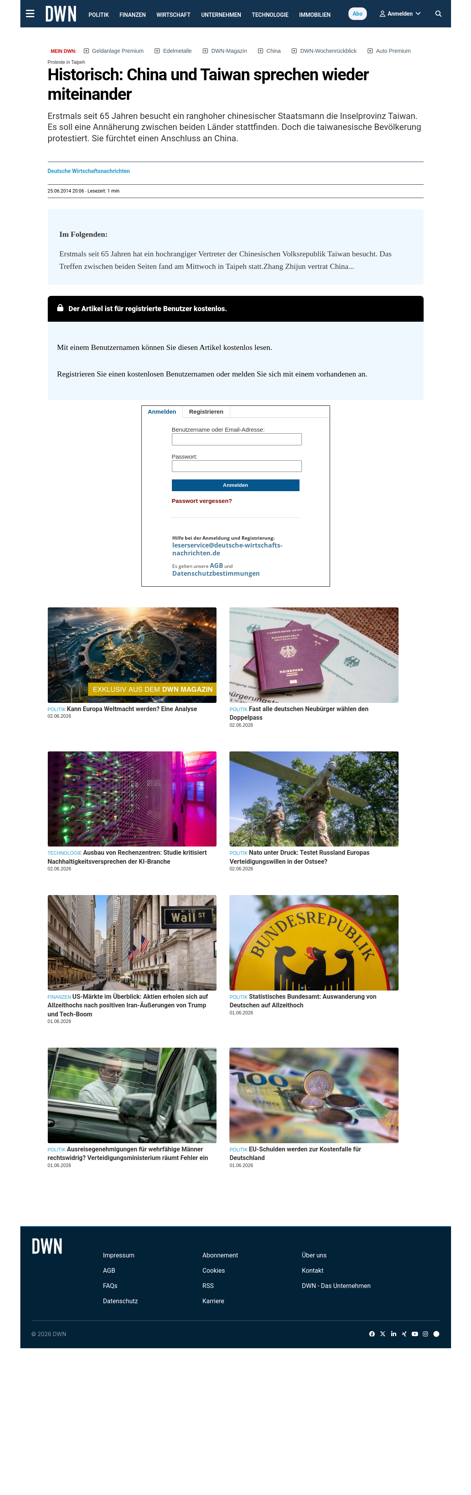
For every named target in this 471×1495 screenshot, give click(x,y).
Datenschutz (120, 1301)
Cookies (213, 1270)
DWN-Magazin (229, 51)
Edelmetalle (177, 51)
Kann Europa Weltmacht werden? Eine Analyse (132, 709)
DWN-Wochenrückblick (328, 51)
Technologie (270, 15)
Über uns (314, 1255)
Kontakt (312, 1270)
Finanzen (132, 15)
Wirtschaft (174, 15)
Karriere (213, 1301)
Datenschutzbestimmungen (216, 573)
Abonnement (220, 1255)
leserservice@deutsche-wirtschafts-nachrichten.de (227, 549)
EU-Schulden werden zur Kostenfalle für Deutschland (295, 1154)
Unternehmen (221, 15)
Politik (98, 15)
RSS (208, 1286)
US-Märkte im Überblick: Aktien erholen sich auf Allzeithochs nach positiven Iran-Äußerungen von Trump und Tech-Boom (128, 1005)
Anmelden (162, 411)
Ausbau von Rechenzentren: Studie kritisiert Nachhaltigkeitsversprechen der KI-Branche (127, 857)
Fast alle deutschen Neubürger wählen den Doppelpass (298, 713)
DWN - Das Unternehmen (336, 1286)
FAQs (110, 1286)
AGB (216, 565)
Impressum (119, 1255)
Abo (358, 14)
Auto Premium (393, 51)
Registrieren (206, 411)
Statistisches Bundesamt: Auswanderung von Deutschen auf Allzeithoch (302, 1001)
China (274, 51)
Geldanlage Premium (118, 51)
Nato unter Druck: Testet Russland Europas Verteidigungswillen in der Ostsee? (299, 857)
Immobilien (315, 15)
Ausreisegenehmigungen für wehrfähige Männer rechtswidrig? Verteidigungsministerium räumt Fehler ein (128, 1154)
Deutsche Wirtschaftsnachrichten (89, 171)
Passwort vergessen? (202, 500)
